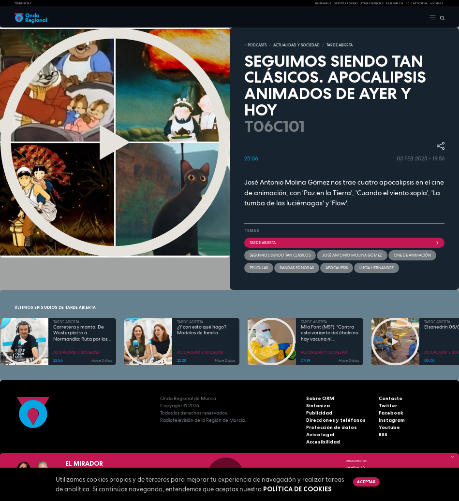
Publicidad (319, 413)
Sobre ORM (320, 398)
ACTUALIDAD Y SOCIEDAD (296, 45)
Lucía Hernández (376, 267)
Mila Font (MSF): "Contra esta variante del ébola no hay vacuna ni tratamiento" (329, 333)
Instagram (392, 420)
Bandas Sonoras (297, 267)
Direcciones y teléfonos (336, 420)
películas (259, 267)
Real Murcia (394, 3)
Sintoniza (318, 405)
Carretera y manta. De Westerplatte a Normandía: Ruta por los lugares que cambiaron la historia (81, 333)
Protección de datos (331, 427)
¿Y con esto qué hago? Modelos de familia (201, 330)
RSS (383, 434)
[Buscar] (440, 17)
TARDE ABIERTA (339, 45)
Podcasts (257, 45)
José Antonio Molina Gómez (352, 255)
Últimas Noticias (372, 3)
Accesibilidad (323, 442)
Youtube (389, 427)
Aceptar (366, 481)
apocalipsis (337, 267)
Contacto (390, 398)
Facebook (391, 413)
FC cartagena (417, 3)
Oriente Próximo (345, 3)
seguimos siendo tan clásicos (280, 255)
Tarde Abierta (345, 242)
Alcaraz (437, 3)
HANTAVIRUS (323, 3)
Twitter (388, 405)
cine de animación (412, 255)
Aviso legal (320, 434)
